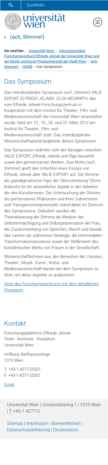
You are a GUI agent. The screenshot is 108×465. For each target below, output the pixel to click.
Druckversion (65, 429)
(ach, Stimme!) (27, 37)
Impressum (37, 423)
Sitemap (15, 423)
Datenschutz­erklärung (28, 429)
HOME (27, 67)
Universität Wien (42, 51)
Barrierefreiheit (66, 423)
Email (9, 384)
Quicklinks (36, 5)
